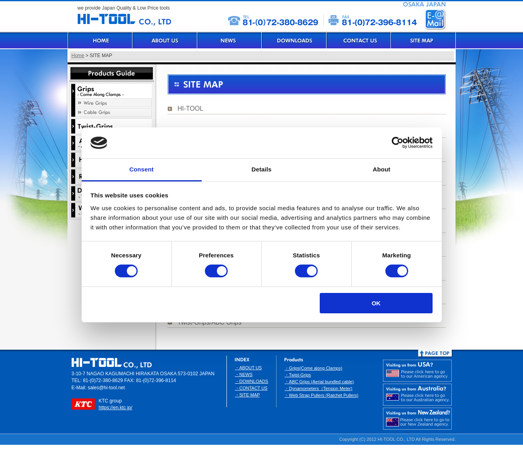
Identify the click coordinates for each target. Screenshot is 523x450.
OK (376, 303)
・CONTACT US (251, 388)
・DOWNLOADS (251, 381)
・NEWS (243, 374)
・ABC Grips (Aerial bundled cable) (319, 381)
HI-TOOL (191, 108)
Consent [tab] (141, 169)
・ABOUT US (248, 367)
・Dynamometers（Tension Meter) (318, 388)
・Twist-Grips (298, 374)
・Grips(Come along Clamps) (313, 368)
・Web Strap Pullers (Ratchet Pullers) (321, 395)
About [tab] (382, 169)
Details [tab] (262, 169)
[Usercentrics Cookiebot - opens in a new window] (398, 143)
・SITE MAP (247, 394)
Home (78, 55)
